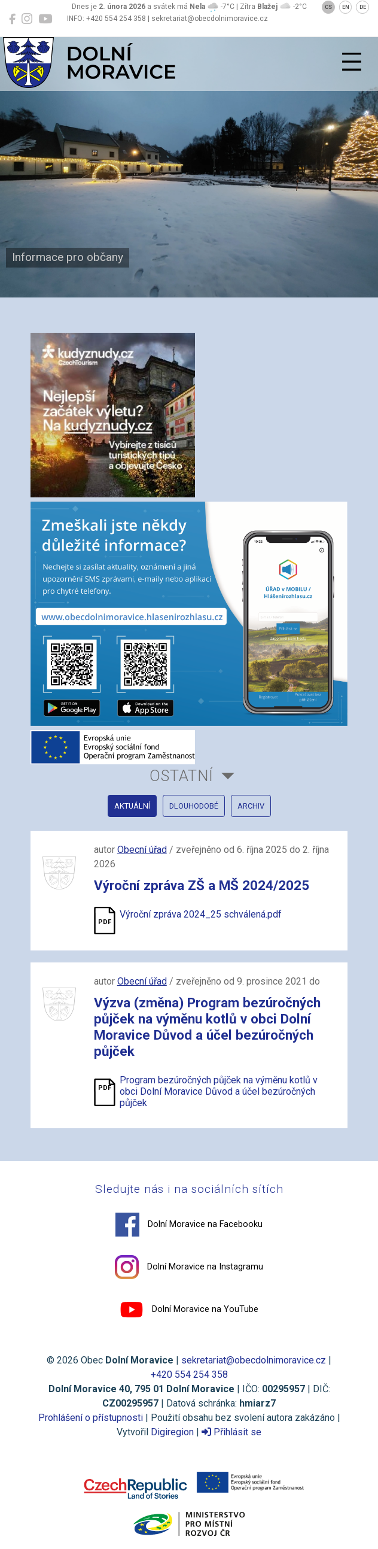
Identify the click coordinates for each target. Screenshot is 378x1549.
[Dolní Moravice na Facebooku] (12, 19)
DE (362, 7)
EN (345, 7)
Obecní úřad (142, 849)
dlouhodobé (193, 805)
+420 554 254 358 (189, 1374)
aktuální (132, 805)
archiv (250, 805)
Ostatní (182, 776)
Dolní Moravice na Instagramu (189, 1267)
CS (328, 7)
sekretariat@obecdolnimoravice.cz (253, 1360)
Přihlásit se (231, 1432)
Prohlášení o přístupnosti (90, 1417)
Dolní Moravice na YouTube (189, 1310)
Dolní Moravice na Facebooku (189, 1225)
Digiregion (172, 1432)
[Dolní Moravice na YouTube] (45, 19)
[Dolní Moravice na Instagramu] (27, 19)
